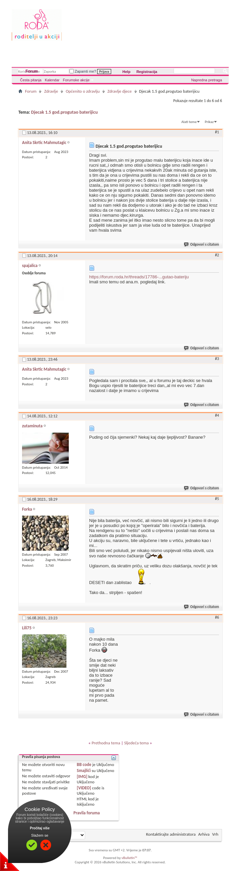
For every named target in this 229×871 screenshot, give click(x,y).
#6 (217, 617)
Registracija (147, 72)
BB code (84, 764)
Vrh (215, 834)
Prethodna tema (105, 742)
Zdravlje (51, 91)
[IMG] (82, 776)
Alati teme (189, 122)
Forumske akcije (76, 80)
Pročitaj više (40, 828)
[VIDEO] (84, 787)
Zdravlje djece (119, 91)
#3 (217, 358)
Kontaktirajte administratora (171, 834)
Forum (31, 71)
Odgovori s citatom (202, 244)
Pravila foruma (86, 812)
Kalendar (52, 80)
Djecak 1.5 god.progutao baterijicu (64, 112)
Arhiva (204, 834)
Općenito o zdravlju (83, 91)
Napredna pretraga (206, 80)
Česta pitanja (30, 80)
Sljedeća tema (136, 742)
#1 (217, 132)
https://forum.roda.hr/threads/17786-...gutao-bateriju (139, 276)
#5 (217, 498)
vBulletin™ (129, 858)
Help (127, 72)
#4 (217, 415)
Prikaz (209, 122)
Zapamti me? (82, 71)
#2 (217, 255)
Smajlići (83, 770)
